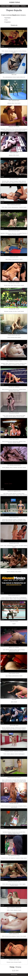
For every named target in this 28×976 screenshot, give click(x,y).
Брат (12, 781)
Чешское (6, 51)
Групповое (4, 181)
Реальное (21, 129)
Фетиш (15, 285)
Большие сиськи (13, 337)
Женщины (13, 571)
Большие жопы (16, 597)
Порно (23, 6)
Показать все (14, 25)
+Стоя (6, 20)
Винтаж (10, 416)
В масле (20, 51)
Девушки (9, 103)
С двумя (23, 884)
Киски (15, 598)
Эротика (5, 285)
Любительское (9, 129)
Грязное (18, 285)
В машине (17, 363)
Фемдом (10, 259)
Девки (15, 649)
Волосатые (14, 233)
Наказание (25, 494)
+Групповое (7, 17)
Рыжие (19, 181)
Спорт (24, 441)
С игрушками (19, 519)
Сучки (14, 390)
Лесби (3, 51)
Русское (3, 597)
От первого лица (6, 130)
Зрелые (8, 571)
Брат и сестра (8, 781)
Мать (4, 77)
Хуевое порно (14, 2)
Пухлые (16, 130)
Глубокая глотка (22, 182)
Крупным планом (22, 389)
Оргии (11, 729)
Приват (6, 182)
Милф (23, 415)
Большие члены (23, 363)
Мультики (6, 311)
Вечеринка (24, 727)
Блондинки (11, 51)
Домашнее (3, 129)
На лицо (23, 130)
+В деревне (7, 22)
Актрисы (19, 364)
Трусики (19, 649)
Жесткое (7, 597)
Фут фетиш (20, 467)
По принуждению (22, 597)
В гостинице (24, 598)
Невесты (11, 598)
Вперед (18, 967)
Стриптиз (23, 729)
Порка (21, 494)
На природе (19, 233)
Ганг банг (15, 311)
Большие (12, 130)
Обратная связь (14, 974)
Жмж (9, 285)
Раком (18, 779)
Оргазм (16, 129)
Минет (8, 181)
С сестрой (14, 779)
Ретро (4, 415)
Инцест (3, 779)
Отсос (17, 182)
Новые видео (5, 6)
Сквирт (5, 545)
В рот (10, 182)
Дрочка (3, 182)
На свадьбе (19, 598)
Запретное (16, 781)
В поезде (19, 493)
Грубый (22, 493)
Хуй (9, 858)
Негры (12, 285)
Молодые (3, 363)
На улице (10, 311)
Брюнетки (16, 51)
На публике (14, 364)
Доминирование (8, 77)
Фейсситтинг (22, 77)
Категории (15, 6)
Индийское (13, 858)
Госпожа (9, 207)
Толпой (18, 311)
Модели (17, 494)
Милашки (24, 51)
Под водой (14, 234)
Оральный (11, 390)
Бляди (21, 858)
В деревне (18, 858)
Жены (13, 129)
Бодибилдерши (21, 753)
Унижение (21, 207)
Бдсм (7, 259)
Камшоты (14, 182)
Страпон (14, 519)
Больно (13, 494)
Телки (16, 103)
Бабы (13, 103)
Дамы (12, 701)
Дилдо (14, 520)
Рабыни (21, 520)
